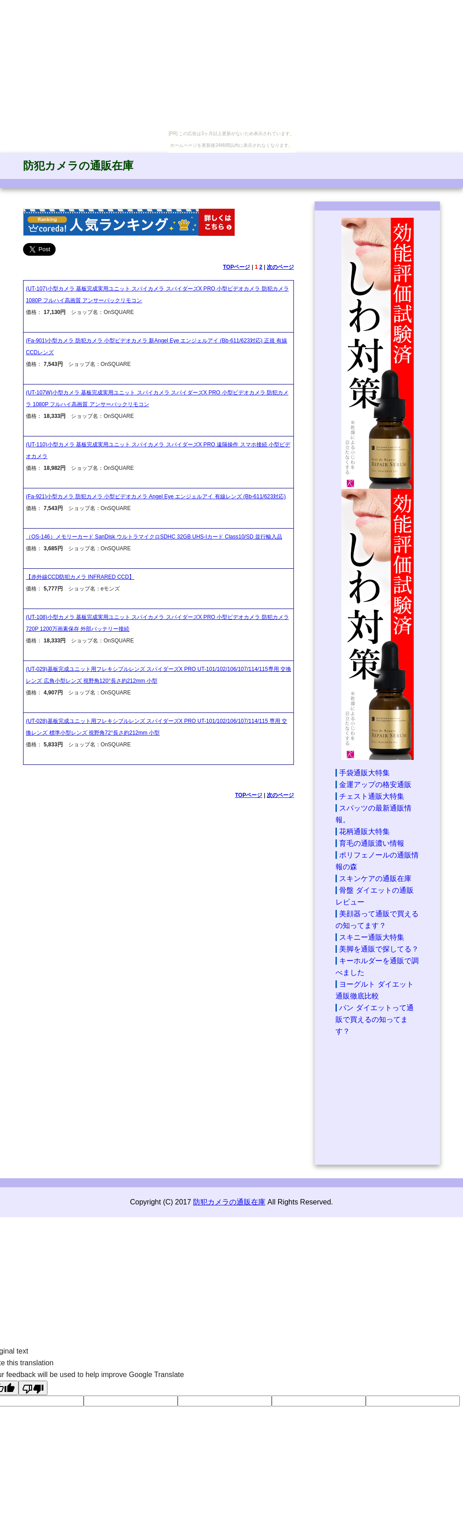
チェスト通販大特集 (371, 796)
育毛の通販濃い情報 (371, 843)
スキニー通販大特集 (371, 937)
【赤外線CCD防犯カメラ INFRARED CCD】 (80, 577)
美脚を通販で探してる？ (379, 949)
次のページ (280, 267)
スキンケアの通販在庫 (375, 878)
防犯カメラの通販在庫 (78, 165)
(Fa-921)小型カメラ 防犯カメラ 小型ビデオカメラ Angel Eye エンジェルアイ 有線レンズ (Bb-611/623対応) (156, 496)
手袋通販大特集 (364, 773)
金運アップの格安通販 (375, 784)
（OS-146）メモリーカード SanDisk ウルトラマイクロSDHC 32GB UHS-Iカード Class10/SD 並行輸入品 (154, 537)
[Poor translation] (33, 1388)
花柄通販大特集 (364, 831)
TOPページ (236, 267)
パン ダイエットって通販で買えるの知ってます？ (374, 1019)
